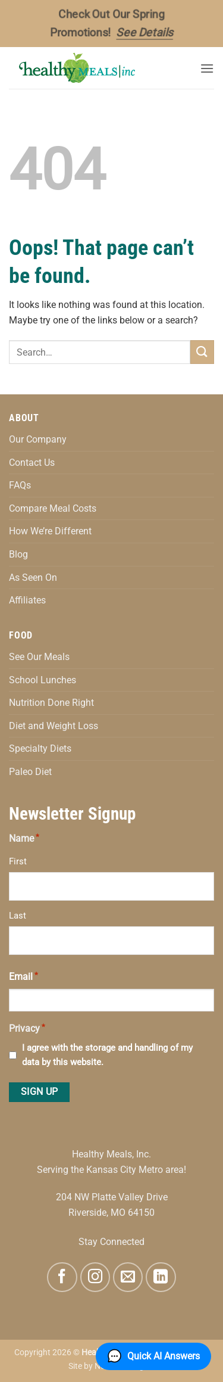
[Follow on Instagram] (95, 1277)
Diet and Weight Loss (53, 726)
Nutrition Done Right (51, 702)
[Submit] (202, 351)
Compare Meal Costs (52, 508)
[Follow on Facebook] (62, 1277)
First (18, 861)
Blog (18, 554)
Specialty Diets (40, 748)
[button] (207, 68)
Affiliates (27, 600)
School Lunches (42, 680)
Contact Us (32, 462)
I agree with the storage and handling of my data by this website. (107, 1054)
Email (23, 975)
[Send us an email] (128, 1277)
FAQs (20, 485)
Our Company (38, 439)
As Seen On (33, 577)
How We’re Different (50, 531)
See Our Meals (39, 656)
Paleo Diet (30, 771)
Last (17, 915)
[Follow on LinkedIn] (160, 1277)
